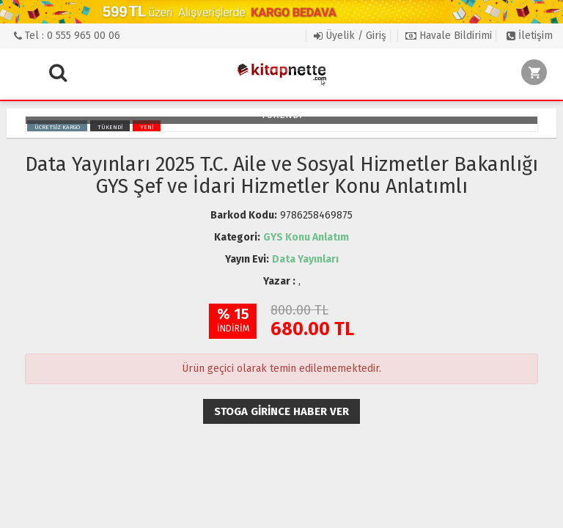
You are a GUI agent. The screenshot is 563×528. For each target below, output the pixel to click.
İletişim (530, 35)
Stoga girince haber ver (281, 411)
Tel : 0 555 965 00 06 (67, 35)
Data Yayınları (305, 259)
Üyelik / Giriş (350, 35)
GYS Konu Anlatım (306, 237)
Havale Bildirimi (448, 35)
